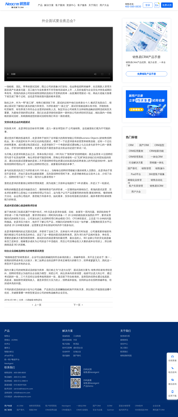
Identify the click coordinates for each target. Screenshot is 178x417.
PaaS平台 (136, 174)
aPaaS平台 (9, 355)
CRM (131, 145)
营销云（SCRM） (11, 340)
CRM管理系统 (136, 156)
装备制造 (66, 336)
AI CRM (20, 405)
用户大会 (136, 191)
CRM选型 (159, 145)
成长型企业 (78, 347)
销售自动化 (156, 180)
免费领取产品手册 (146, 73)
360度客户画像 (156, 174)
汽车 (75, 340)
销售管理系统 (34, 405)
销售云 (7, 336)
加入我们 (124, 347)
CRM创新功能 (156, 150)
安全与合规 (97, 409)
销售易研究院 (126, 355)
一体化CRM (157, 156)
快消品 (76, 343)
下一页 (76, 304)
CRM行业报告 (82, 409)
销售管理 (146, 168)
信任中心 (124, 343)
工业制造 (77, 336)
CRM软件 (139, 405)
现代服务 (66, 355)
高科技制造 (67, 340)
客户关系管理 (136, 185)
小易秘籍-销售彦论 (33, 299)
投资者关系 (125, 336)
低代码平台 (123, 409)
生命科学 (66, 351)
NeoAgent (8, 363)
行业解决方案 (136, 162)
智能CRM (33, 409)
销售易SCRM (156, 185)
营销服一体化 (157, 162)
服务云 (7, 347)
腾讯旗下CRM (158, 409)
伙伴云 (7, 343)
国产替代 (132, 168)
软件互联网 (67, 347)
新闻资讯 (124, 340)
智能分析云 (9, 351)
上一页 (37, 304)
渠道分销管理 (124, 405)
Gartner (110, 409)
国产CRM (144, 145)
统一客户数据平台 (12, 359)
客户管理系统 (51, 405)
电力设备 (66, 343)
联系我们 (124, 351)
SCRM (109, 405)
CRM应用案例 (136, 150)
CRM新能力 (67, 409)
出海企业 (77, 351)
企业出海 (156, 405)
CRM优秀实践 (51, 409)
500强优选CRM (141, 409)
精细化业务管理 (135, 180)
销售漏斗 (160, 168)
